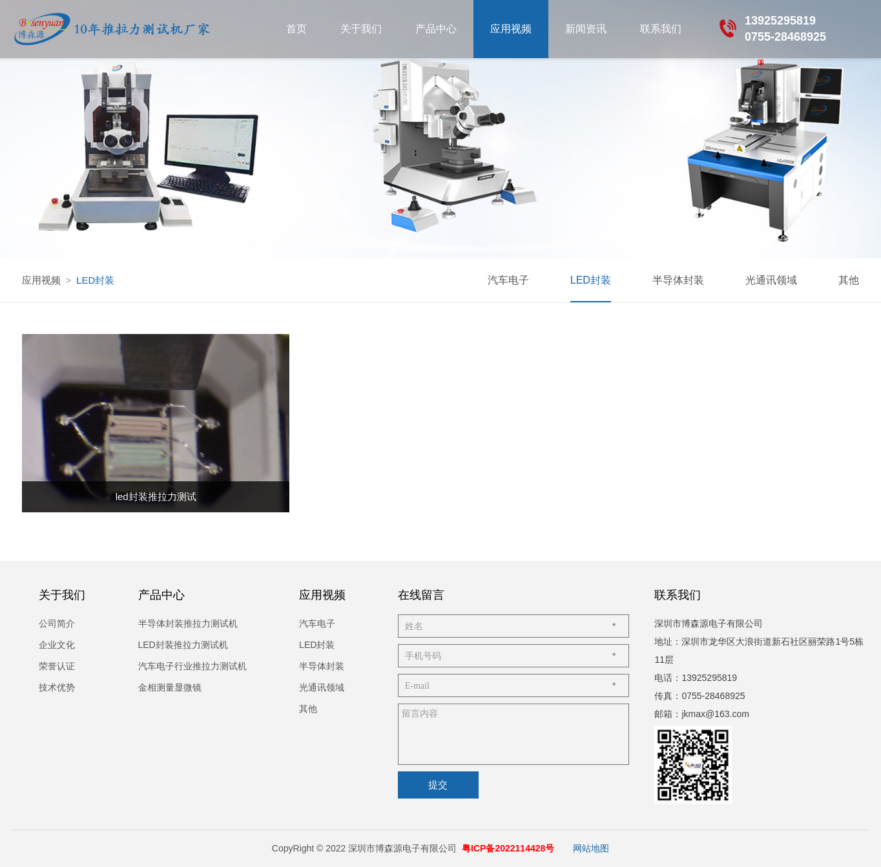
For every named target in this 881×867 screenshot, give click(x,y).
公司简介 (57, 623)
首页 (296, 28)
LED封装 (590, 280)
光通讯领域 (771, 280)
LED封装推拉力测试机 (183, 645)
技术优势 (57, 687)
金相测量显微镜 (170, 687)
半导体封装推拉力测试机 (188, 623)
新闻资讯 (585, 28)
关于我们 (361, 28)
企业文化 (57, 645)
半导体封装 (678, 280)
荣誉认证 (57, 666)
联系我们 (660, 28)
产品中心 (436, 28)
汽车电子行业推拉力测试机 (192, 666)
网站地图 (591, 848)
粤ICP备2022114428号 (508, 848)
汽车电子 (508, 280)
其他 (848, 280)
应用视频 (511, 28)
